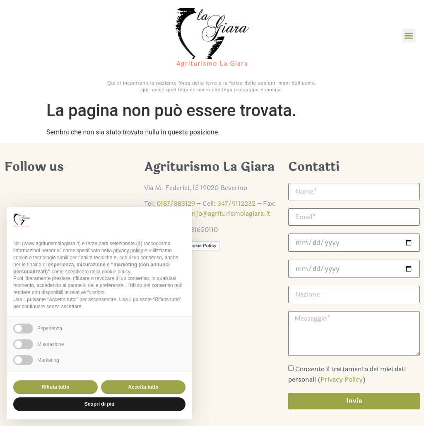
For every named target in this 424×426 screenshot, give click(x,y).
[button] (409, 35)
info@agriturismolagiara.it (230, 213)
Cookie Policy (202, 245)
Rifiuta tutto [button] (55, 387)
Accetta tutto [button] (143, 387)
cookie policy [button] (116, 272)
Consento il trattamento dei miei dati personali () (347, 374)
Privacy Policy (341, 379)
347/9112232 (236, 203)
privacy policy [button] (128, 250)
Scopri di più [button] (99, 404)
